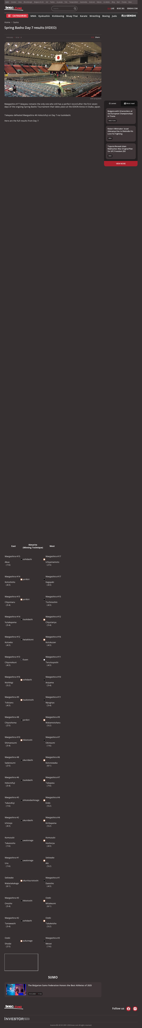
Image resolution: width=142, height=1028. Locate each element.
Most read (129, 103)
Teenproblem (73, 2)
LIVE (111, 8)
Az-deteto (107, 2)
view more (121, 163)
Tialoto (52, 2)
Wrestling (95, 15)
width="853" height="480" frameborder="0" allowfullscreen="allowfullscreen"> (21, 962)
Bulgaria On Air (39, 2)
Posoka (124, 2)
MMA (33, 15)
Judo (114, 15)
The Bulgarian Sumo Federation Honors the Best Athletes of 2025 (60, 985)
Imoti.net (92, 2)
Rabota (99, 2)
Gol (47, 2)
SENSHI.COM (132, 8)
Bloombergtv (28, 2)
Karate (83, 15)
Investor (13, 2)
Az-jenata (60, 2)
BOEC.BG (120, 8)
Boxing (106, 15)
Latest (112, 103)
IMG (7, 2)
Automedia (83, 2)
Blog (113, 2)
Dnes (20, 2)
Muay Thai (72, 15)
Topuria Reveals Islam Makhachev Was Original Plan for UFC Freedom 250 (120, 149)
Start (118, 2)
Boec (130, 2)
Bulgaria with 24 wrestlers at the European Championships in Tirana (120, 113)
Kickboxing (58, 15)
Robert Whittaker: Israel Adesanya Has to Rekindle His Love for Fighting (120, 131)
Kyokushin (44, 15)
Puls (66, 2)
